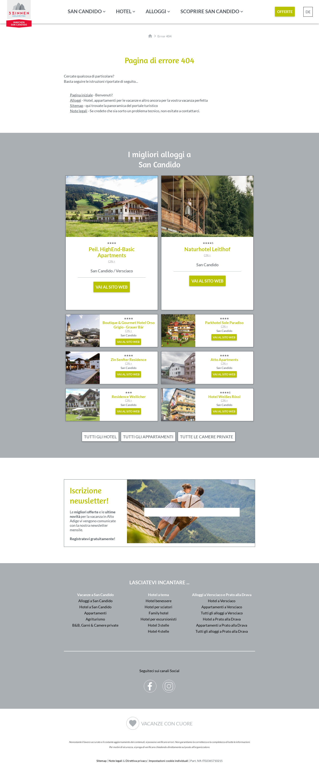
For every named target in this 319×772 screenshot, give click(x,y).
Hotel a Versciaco (221, 601)
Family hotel (158, 613)
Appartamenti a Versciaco (221, 607)
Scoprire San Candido (209, 11)
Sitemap (76, 105)
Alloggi (156, 11)
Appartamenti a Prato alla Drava (221, 625)
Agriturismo (95, 619)
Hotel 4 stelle (158, 631)
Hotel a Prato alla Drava (222, 619)
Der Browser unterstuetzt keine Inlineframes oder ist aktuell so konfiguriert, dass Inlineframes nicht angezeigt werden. (192, 523)
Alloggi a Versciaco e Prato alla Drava (221, 594)
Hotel (123, 11)
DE (308, 12)
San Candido (85, 11)
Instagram (169, 683)
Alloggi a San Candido (95, 601)
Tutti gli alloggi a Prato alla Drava (222, 631)
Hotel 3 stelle (158, 625)
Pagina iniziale (81, 95)
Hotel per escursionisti (159, 619)
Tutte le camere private (206, 436)
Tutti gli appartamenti (148, 436)
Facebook (150, 683)
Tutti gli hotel (100, 436)
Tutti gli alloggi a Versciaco (222, 613)
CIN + (111, 261)
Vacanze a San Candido (95, 594)
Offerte (285, 11)
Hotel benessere (159, 601)
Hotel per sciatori (158, 607)
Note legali (78, 111)
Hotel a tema (158, 594)
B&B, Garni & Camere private (95, 625)
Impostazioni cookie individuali (168, 760)
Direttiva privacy (136, 760)
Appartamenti (95, 613)
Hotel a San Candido (95, 607)
